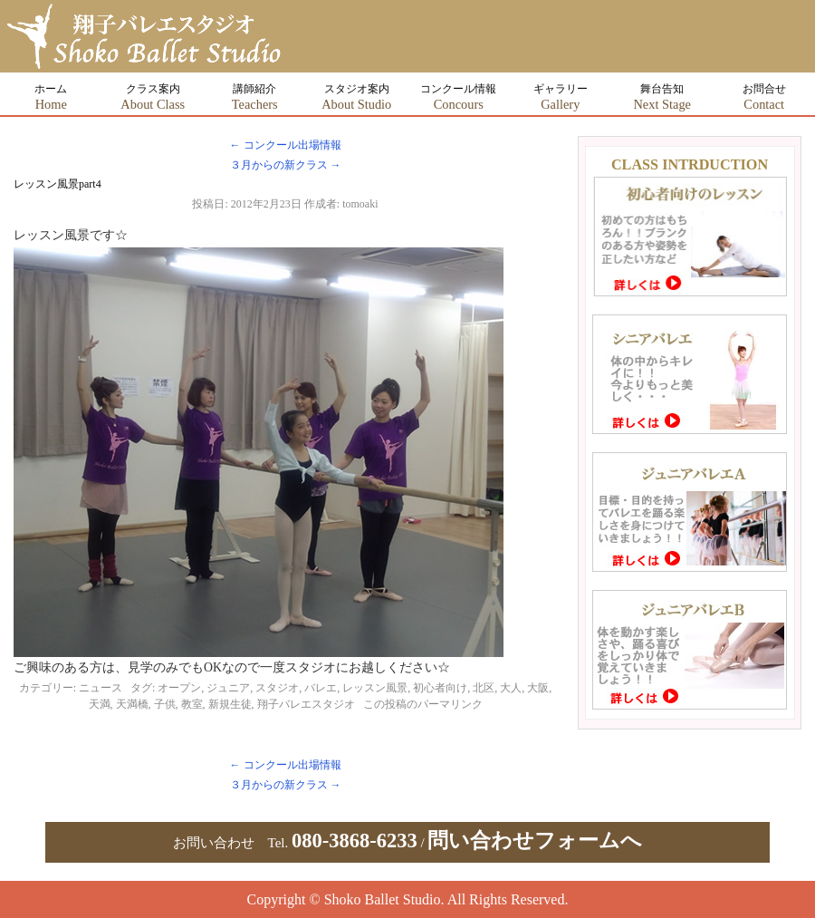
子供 (165, 704)
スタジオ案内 (356, 96)
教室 (192, 704)
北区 (483, 687)
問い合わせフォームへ (534, 840)
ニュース (100, 687)
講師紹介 (255, 96)
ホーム (50, 96)
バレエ (320, 687)
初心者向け (440, 687)
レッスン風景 (375, 687)
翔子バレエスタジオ (306, 704)
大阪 (538, 687)
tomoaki (360, 204)
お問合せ (764, 96)
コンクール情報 (458, 96)
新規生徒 (230, 704)
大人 (511, 687)
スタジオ (277, 687)
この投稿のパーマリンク (423, 704)
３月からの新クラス (285, 165)
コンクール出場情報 (285, 145)
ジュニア (228, 687)
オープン (179, 687)
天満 (99, 704)
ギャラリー (560, 96)
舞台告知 (662, 96)
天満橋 (132, 704)
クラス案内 (152, 96)
